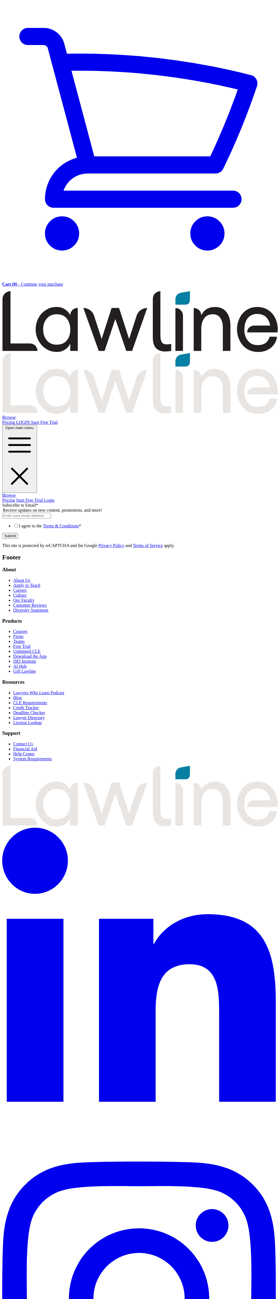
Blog (17, 697)
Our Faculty (23, 600)
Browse (9, 417)
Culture (19, 595)
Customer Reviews (30, 605)
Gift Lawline (24, 671)
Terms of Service (148, 545)
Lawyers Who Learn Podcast (38, 692)
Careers (20, 590)
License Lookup (27, 722)
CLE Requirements (30, 702)
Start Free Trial (44, 422)
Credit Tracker (26, 707)
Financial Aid (25, 748)
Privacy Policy (111, 545)
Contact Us (23, 743)
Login (49, 500)
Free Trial (22, 646)
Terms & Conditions (61, 526)
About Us (21, 580)
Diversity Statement (31, 610)
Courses (20, 631)
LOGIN (23, 422)
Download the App (30, 656)
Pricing (9, 422)
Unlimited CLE (27, 651)
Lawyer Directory (29, 717)
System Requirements (32, 758)
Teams (19, 641)
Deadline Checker (29, 712)
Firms (18, 636)
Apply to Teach (26, 585)
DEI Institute (24, 661)
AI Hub (19, 666)
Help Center (24, 753)
